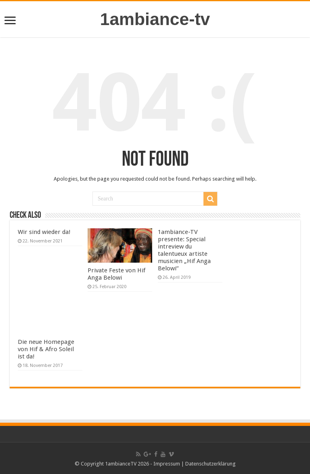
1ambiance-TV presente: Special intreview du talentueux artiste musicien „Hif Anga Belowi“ (184, 250)
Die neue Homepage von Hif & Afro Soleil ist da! (46, 349)
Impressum (166, 464)
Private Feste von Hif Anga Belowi (116, 274)
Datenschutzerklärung (210, 464)
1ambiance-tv (155, 19)
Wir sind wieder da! (44, 232)
